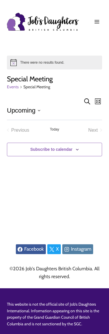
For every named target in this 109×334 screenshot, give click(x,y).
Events (13, 86)
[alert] (54, 62)
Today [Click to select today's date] (54, 129)
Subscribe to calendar (51, 149)
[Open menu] (96, 21)
